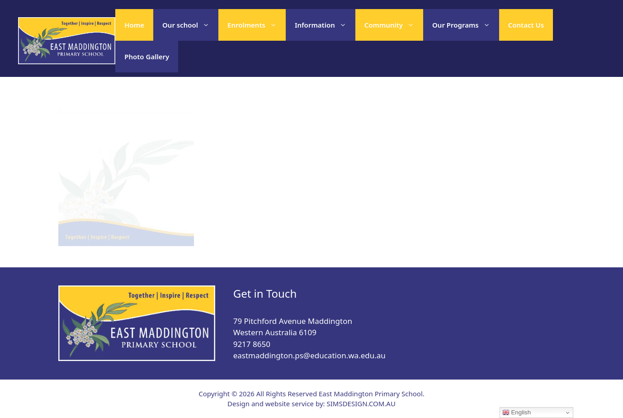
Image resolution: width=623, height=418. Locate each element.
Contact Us (526, 24)
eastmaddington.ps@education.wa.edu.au (309, 355)
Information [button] (325, 25)
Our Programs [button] (465, 25)
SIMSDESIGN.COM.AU (360, 403)
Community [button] (393, 25)
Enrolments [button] (256, 25)
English (516, 412)
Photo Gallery (146, 56)
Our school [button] (190, 25)
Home (134, 24)
